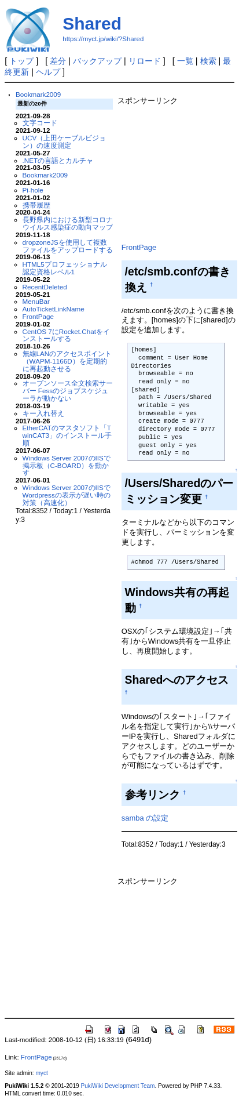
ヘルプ (48, 72)
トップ (21, 61)
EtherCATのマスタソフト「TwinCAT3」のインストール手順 (67, 435)
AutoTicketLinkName (53, 309)
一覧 (185, 61)
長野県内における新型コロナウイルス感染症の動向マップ (68, 223)
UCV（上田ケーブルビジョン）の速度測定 (64, 141)
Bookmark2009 (38, 94)
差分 (58, 61)
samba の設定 (145, 818)
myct (41, 1073)
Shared (92, 23)
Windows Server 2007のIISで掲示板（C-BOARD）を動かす (67, 465)
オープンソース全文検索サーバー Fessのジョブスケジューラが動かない (68, 390)
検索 (208, 61)
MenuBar (36, 301)
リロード (144, 61)
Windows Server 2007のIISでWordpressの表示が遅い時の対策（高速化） (67, 495)
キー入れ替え (43, 413)
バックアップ (97, 61)
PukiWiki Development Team (117, 1086)
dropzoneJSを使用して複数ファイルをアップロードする (68, 245)
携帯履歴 (36, 205)
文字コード (40, 122)
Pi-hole (33, 190)
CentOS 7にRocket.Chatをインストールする (66, 335)
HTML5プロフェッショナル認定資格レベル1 (65, 267)
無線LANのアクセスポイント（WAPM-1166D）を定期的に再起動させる (67, 361)
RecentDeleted (45, 287)
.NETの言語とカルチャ (58, 160)
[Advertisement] (177, 172)
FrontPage (38, 316)
